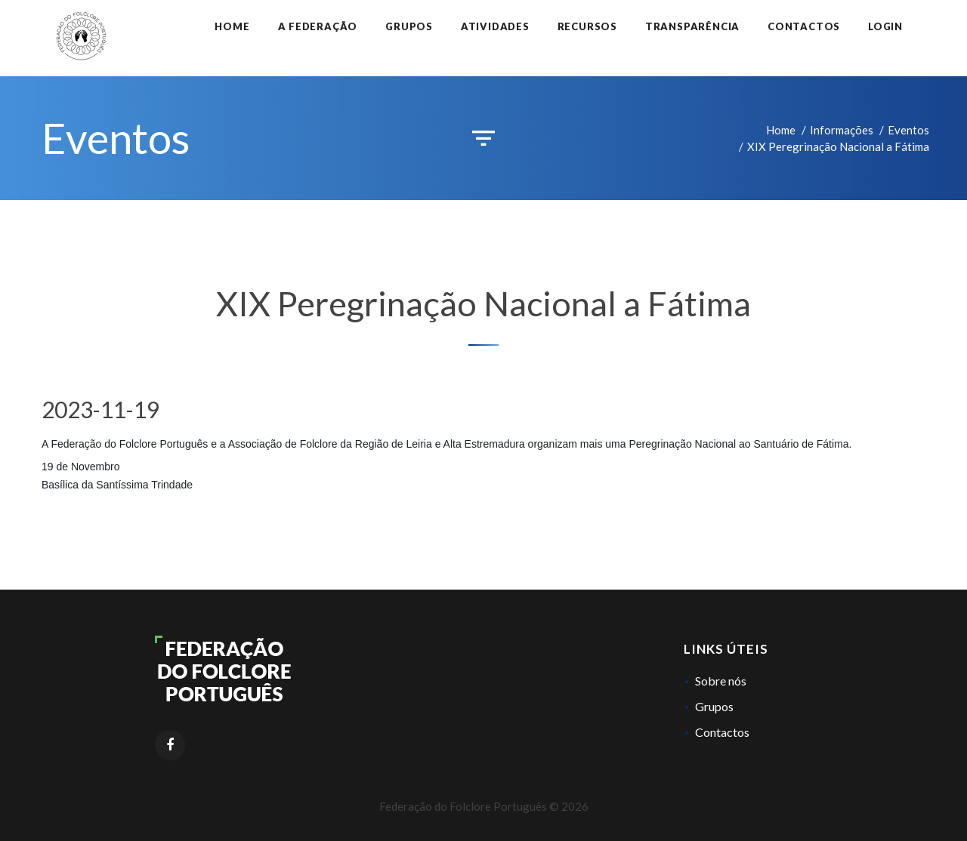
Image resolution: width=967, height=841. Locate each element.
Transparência (692, 26)
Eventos (908, 130)
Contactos (804, 26)
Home (232, 26)
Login (885, 26)
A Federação (318, 26)
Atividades (495, 26)
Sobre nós (720, 680)
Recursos (587, 26)
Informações (841, 130)
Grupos (409, 26)
